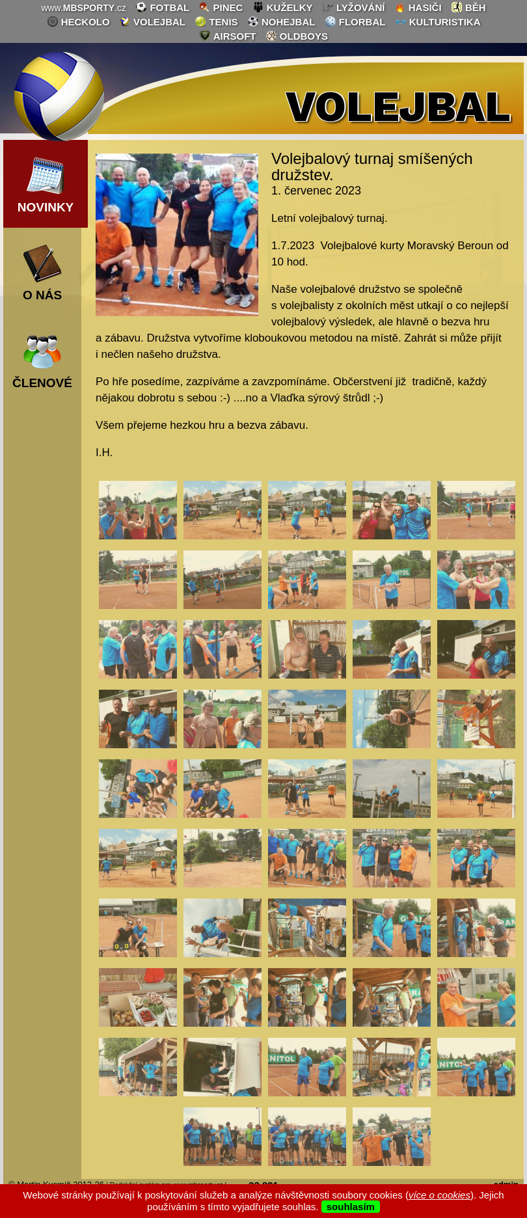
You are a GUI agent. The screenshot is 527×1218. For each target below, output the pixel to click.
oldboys (296, 36)
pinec (220, 7)
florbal (355, 21)
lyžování (353, 7)
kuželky (282, 7)
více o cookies (439, 1194)
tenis (216, 21)
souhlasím (351, 1206)
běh (468, 7)
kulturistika (438, 21)
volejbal (152, 21)
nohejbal (281, 21)
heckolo (78, 21)
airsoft (227, 36)
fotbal (162, 7)
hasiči (418, 7)
